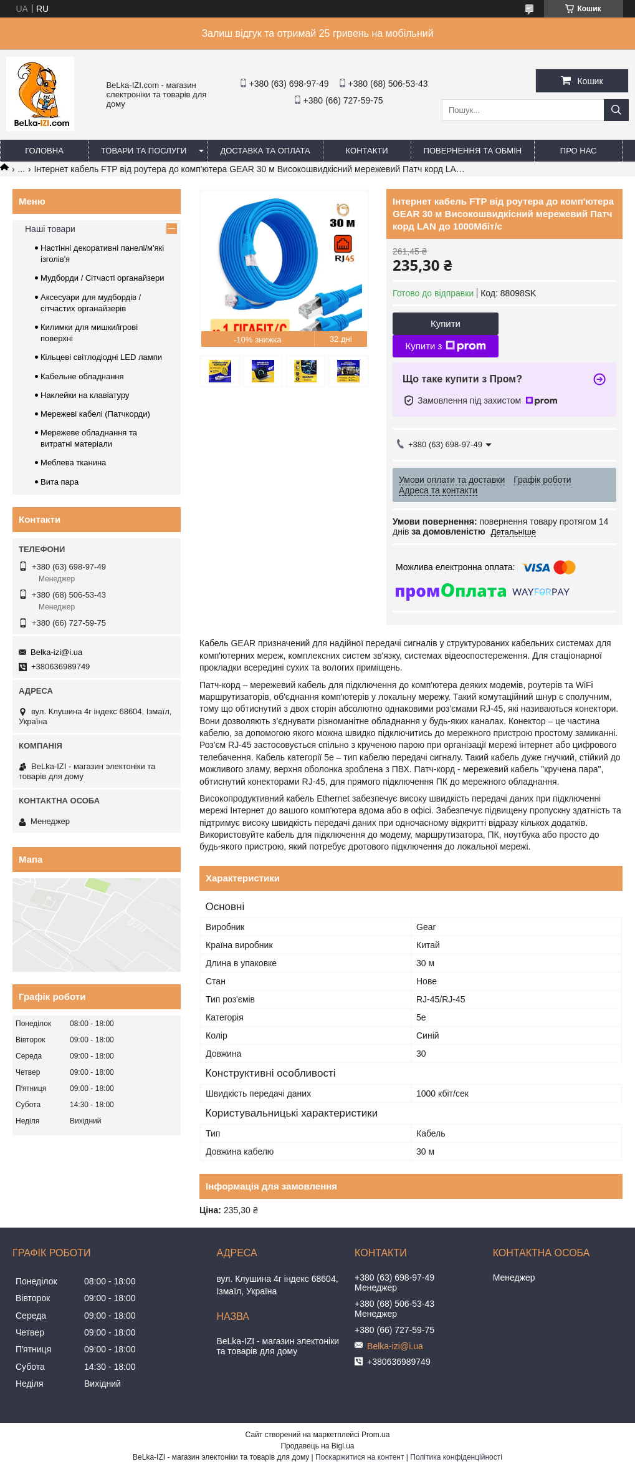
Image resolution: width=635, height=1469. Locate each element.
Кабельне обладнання (82, 376)
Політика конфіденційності (456, 1457)
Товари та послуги (143, 150)
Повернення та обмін (473, 150)
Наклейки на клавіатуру (85, 395)
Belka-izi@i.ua (56, 652)
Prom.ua (375, 1434)
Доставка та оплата (265, 150)
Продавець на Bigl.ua (317, 1446)
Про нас (578, 150)
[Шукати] (616, 110)
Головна (44, 150)
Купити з (445, 346)
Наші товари (50, 229)
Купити (446, 323)
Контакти (367, 150)
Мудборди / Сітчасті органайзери (102, 278)
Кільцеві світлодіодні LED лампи (101, 357)
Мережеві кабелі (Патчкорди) (95, 414)
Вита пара (60, 482)
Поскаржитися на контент (359, 1457)
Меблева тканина (73, 462)
